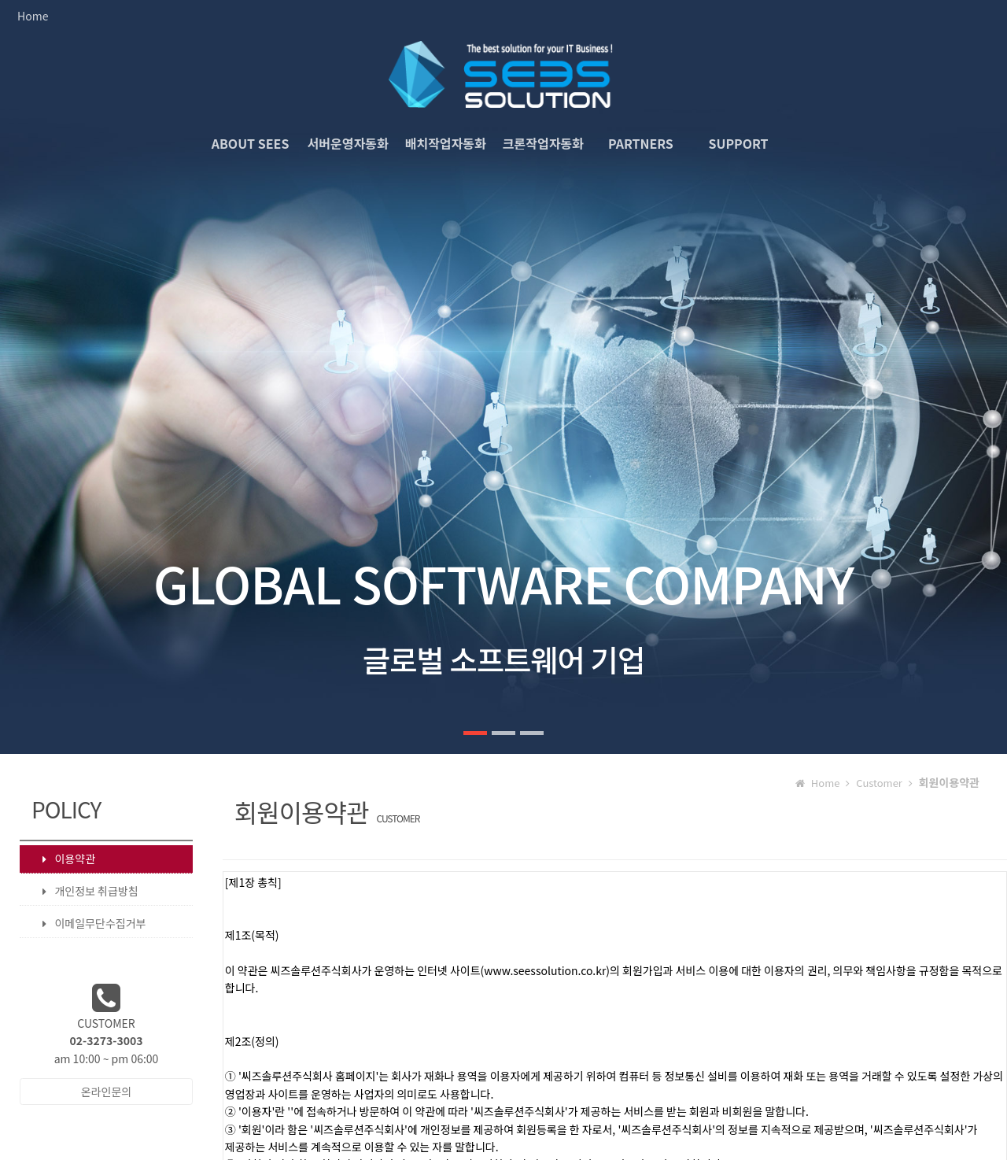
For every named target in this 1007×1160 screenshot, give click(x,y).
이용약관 (60, 858)
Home (32, 16)
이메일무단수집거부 (86, 923)
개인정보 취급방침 (82, 891)
